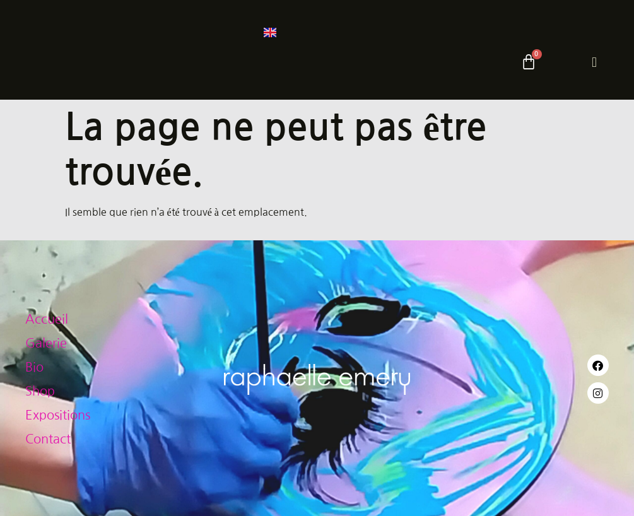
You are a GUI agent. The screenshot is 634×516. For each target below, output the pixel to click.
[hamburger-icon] (594, 62)
